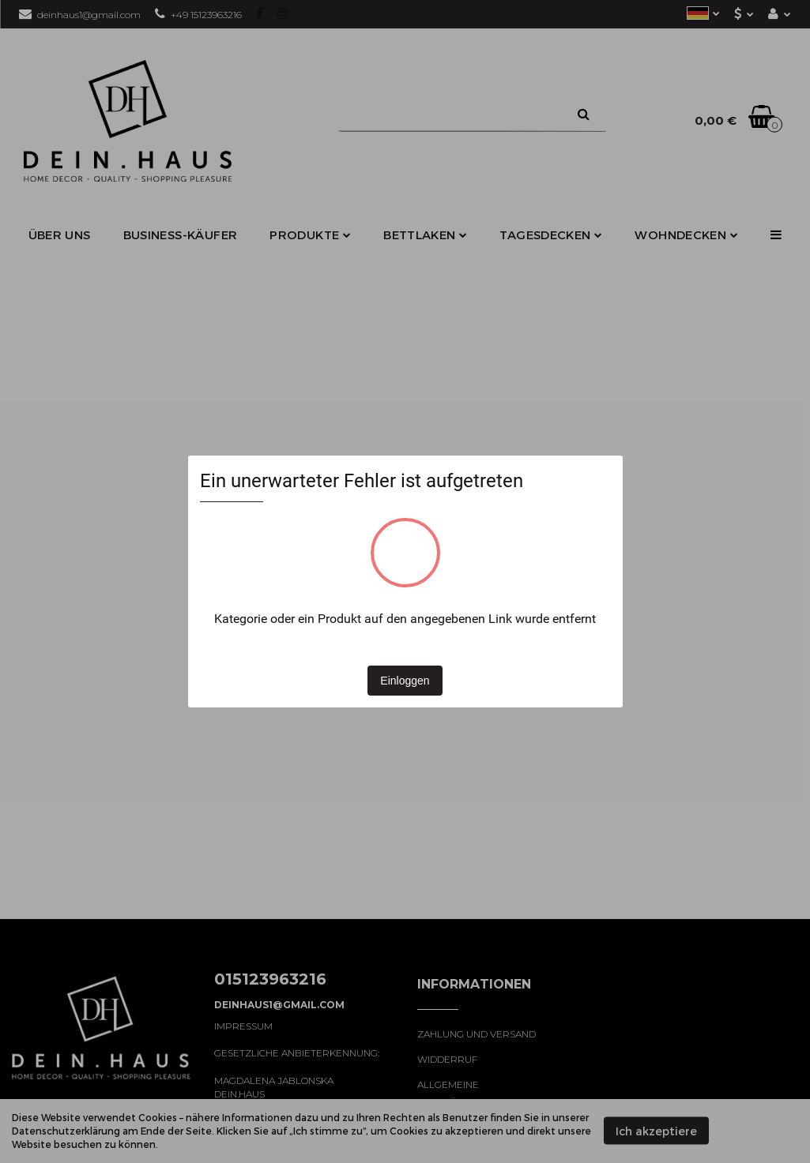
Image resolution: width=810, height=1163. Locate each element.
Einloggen (404, 680)
